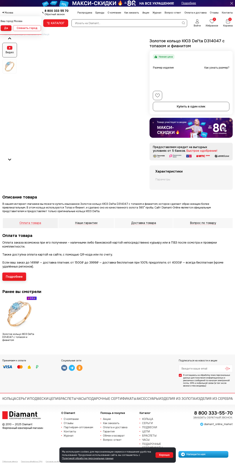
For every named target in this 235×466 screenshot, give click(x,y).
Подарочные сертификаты (111, 399)
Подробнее (14, 277)
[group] (80, 98)
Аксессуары (148, 399)
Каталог (56, 23)
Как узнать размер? (216, 67)
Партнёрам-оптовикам (78, 427)
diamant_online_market (218, 424)
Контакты (227, 12)
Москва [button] (9, 12)
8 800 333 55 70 (57, 11)
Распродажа (85, 12)
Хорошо (164, 455)
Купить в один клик (191, 106)
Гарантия (109, 431)
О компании (114, 12)
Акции (145, 12)
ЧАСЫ (81, 399)
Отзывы (214, 12)
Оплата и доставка (195, 12)
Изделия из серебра (214, 399)
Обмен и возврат (114, 435)
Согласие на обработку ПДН (57, 461)
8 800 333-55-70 (213, 413)
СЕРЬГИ (22, 399)
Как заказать (131, 12)
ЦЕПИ (53, 399)
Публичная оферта (10, 461)
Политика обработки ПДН (31, 461)
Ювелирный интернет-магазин (23, 418)
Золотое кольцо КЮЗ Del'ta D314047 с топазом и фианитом (18, 337)
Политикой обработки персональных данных (87, 458)
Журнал (157, 12)
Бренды (99, 12)
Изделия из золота (177, 399)
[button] (9, 66)
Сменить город (27, 28)
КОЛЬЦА (9, 399)
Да (6, 28)
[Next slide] (9, 159)
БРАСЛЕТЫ (67, 399)
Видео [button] (9, 52)
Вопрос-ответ (173, 12)
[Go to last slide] (9, 38)
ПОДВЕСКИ (39, 399)
